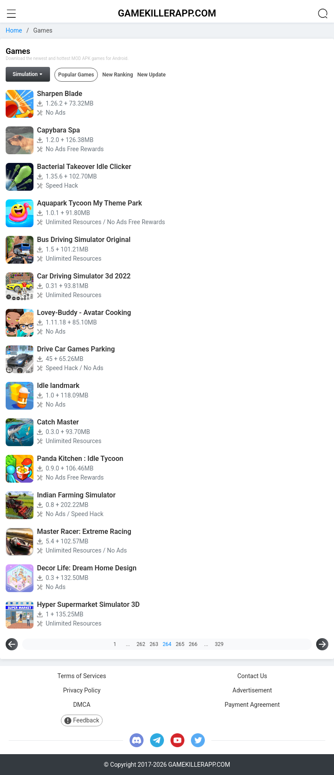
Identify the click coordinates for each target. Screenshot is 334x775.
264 (167, 644)
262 (141, 644)
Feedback (81, 720)
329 (219, 644)
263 (154, 644)
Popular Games (76, 75)
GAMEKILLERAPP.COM (167, 13)
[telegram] (157, 740)
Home (14, 30)
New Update (151, 75)
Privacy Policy (81, 690)
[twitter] (198, 740)
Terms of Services (81, 675)
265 (180, 644)
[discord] (137, 740)
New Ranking (117, 75)
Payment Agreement (252, 704)
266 (193, 644)
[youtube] (177, 740)
